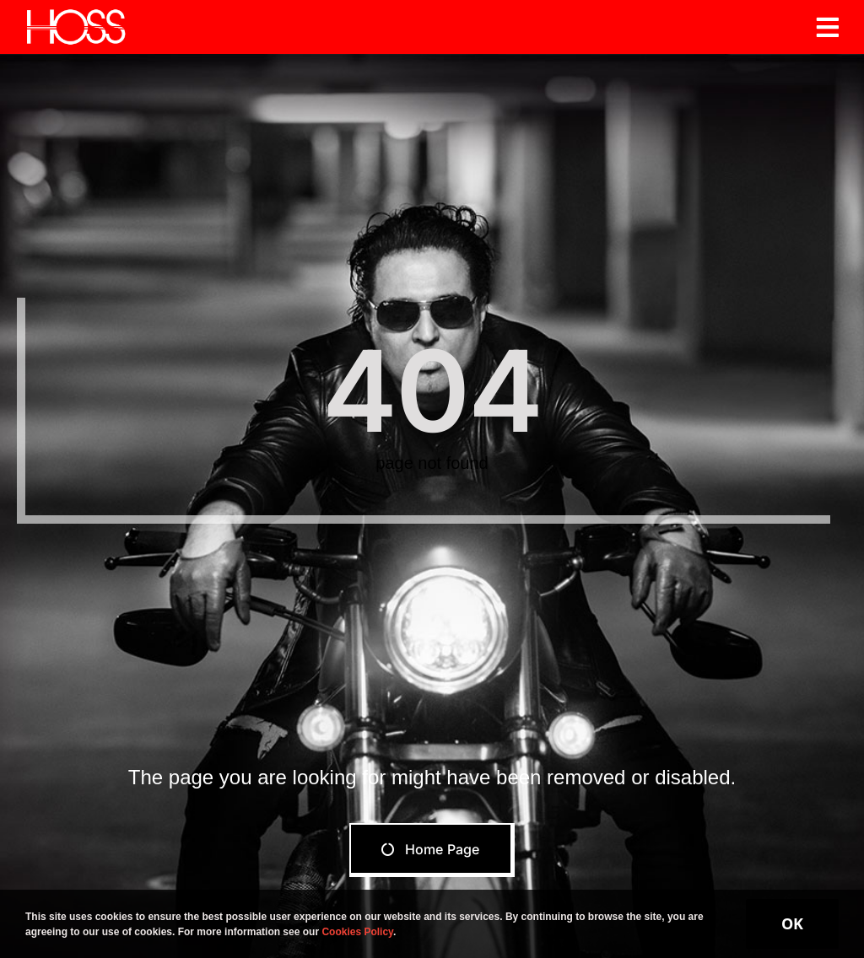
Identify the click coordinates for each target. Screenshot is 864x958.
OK (792, 923)
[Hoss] (76, 15)
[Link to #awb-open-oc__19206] (828, 27)
